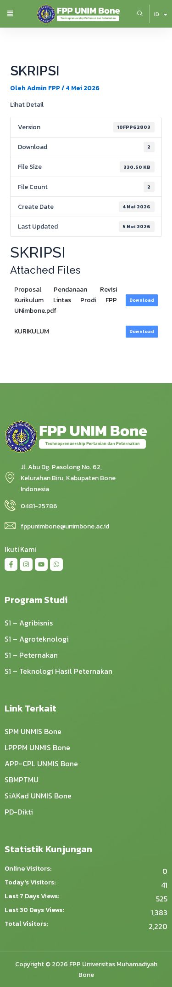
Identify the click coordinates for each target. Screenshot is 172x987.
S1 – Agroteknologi (37, 638)
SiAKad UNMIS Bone (38, 795)
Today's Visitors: (31, 882)
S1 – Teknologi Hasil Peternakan (58, 671)
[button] (10, 14)
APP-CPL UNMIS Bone (41, 763)
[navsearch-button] (140, 14)
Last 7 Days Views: (33, 896)
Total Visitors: (27, 924)
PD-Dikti (19, 811)
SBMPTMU (22, 779)
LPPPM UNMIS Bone (37, 747)
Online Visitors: (29, 868)
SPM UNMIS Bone (33, 731)
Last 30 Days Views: (35, 910)
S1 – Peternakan (31, 654)
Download (141, 300)
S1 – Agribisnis (29, 622)
